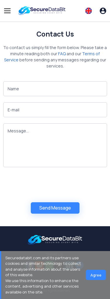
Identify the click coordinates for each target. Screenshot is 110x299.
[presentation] (47, 184)
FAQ (62, 53)
